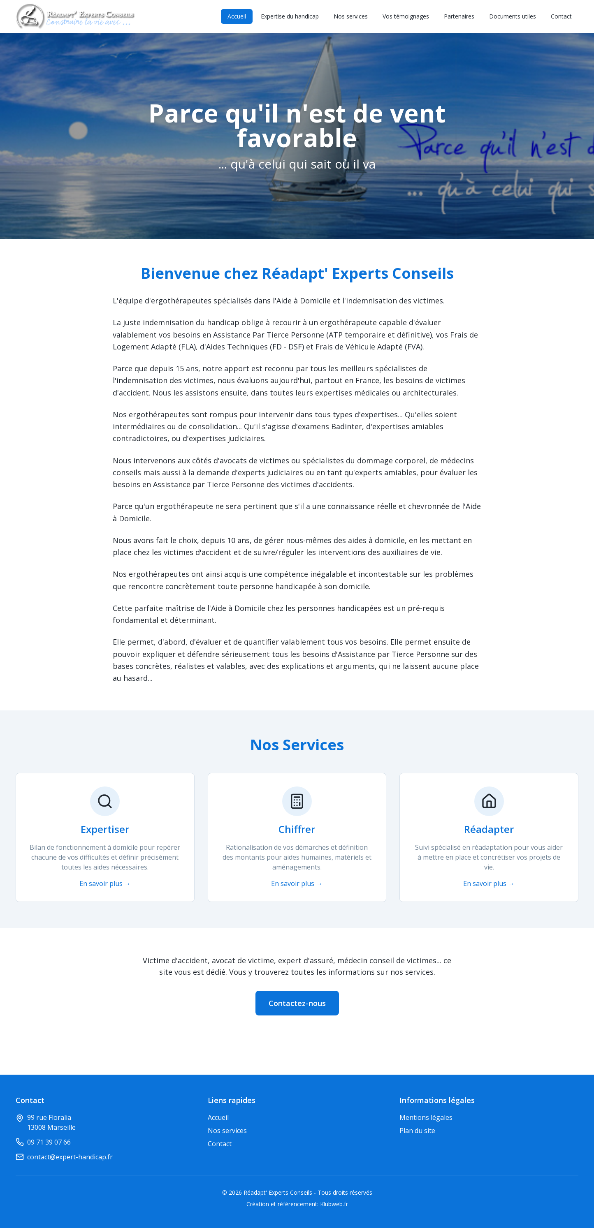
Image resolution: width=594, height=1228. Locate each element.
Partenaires (459, 16)
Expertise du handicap (290, 16)
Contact (561, 16)
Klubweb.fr (334, 1204)
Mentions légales (425, 1117)
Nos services (351, 16)
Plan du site (417, 1130)
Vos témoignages (406, 16)
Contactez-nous (297, 1003)
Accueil (236, 16)
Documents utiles (512, 16)
